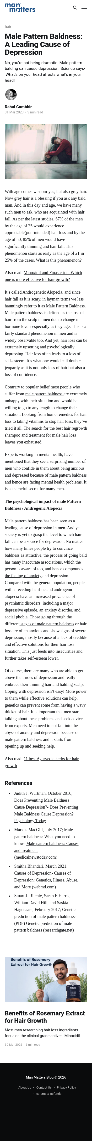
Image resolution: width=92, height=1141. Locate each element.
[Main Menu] (84, 7)
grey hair (22, 198)
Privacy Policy (66, 1087)
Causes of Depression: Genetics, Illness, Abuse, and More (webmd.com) (46, 880)
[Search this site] (75, 7)
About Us (24, 1087)
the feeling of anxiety (23, 575)
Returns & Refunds (48, 1093)
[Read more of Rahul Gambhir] (11, 94)
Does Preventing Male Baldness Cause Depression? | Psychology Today (46, 814)
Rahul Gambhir (18, 106)
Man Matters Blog (40, 1077)
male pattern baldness (44, 394)
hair (8, 26)
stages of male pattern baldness (47, 623)
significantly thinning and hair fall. (35, 246)
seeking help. (43, 746)
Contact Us (44, 1087)
